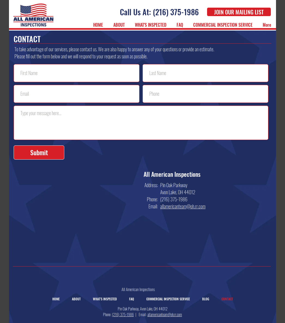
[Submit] (39, 152)
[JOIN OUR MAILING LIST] (239, 11)
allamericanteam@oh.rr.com (164, 314)
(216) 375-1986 (123, 314)
